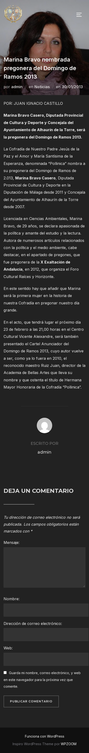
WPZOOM (68, 744)
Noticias (42, 86)
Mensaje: (11, 542)
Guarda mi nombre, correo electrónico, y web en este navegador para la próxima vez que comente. (42, 680)
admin (17, 86)
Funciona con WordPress (44, 736)
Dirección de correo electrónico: (33, 623)
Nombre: (11, 598)
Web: (8, 648)
